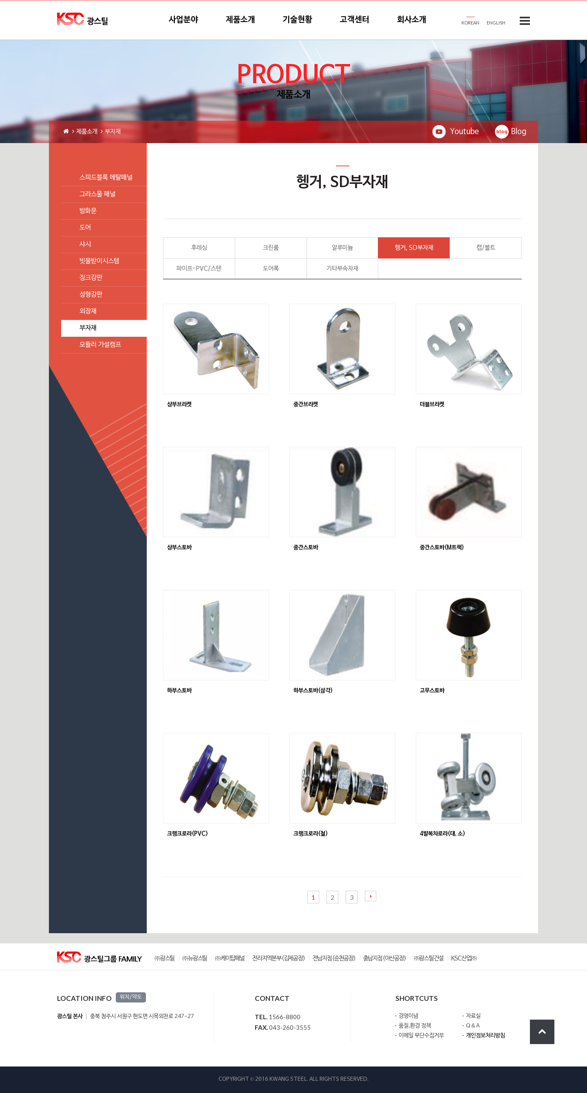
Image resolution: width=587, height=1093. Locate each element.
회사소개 (411, 19)
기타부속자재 (342, 268)
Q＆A (473, 1026)
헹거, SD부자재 (414, 248)
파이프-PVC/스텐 (199, 268)
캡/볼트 (486, 248)
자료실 (473, 1016)
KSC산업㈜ (464, 959)
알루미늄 (342, 248)
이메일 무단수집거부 (421, 1036)
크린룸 (271, 248)
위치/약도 (131, 997)
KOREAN (470, 22)
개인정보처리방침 (485, 1036)
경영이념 (408, 1016)
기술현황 (297, 19)
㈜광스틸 (164, 959)
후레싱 (199, 248)
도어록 (271, 268)
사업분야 (183, 19)
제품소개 (240, 19)
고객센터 (354, 19)
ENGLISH (496, 22)
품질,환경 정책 (415, 1026)
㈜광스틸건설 (429, 959)
